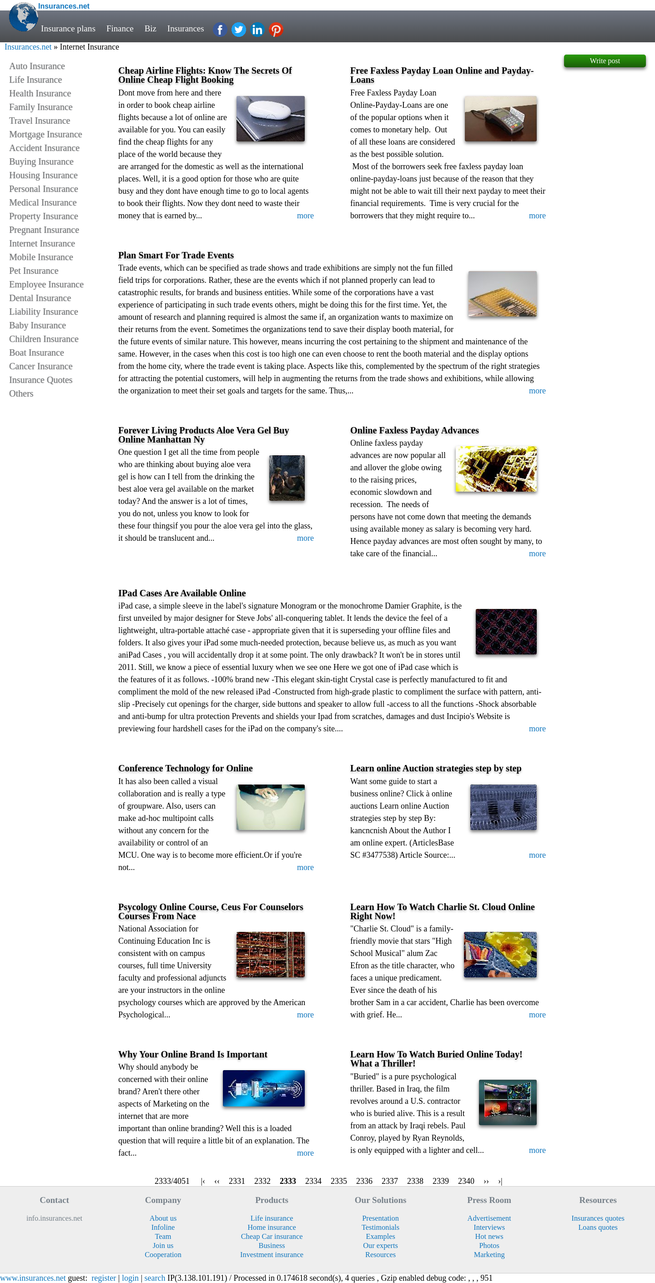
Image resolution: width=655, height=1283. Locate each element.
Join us (163, 1245)
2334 (313, 1181)
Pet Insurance (33, 271)
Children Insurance (44, 339)
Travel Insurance (39, 121)
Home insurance (271, 1227)
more (305, 215)
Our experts (380, 1245)
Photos (489, 1245)
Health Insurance (40, 93)
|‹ (203, 1181)
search (155, 1278)
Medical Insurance (42, 202)
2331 (237, 1181)
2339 (441, 1181)
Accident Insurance (44, 148)
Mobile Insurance (41, 257)
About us (163, 1218)
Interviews (489, 1227)
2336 (364, 1181)
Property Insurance (43, 216)
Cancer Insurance (40, 366)
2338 (415, 1181)
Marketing (489, 1254)
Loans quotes (598, 1227)
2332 (262, 1181)
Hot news (489, 1236)
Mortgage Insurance (45, 134)
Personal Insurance (43, 189)
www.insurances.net (33, 1278)
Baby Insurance (37, 325)
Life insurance (272, 1218)
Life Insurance (35, 80)
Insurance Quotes (40, 380)
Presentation (380, 1218)
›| (500, 1181)
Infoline (163, 1227)
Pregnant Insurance (44, 230)
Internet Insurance (42, 243)
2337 (390, 1181)
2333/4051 (171, 1181)
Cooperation (163, 1254)
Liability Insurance (43, 312)
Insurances (186, 28)
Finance (120, 28)
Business (272, 1245)
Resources (380, 1254)
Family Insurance (40, 107)
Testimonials (380, 1227)
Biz (151, 28)
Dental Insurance (40, 298)
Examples (380, 1236)
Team (163, 1236)
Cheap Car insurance (272, 1236)
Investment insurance (271, 1254)
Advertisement (489, 1218)
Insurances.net (28, 46)
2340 (466, 1181)
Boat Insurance (36, 352)
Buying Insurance (41, 161)
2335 (339, 1181)
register (103, 1278)
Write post (605, 61)
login (130, 1278)
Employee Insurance (46, 284)
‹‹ (217, 1181)
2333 (288, 1181)
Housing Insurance (43, 175)
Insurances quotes (597, 1218)
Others (21, 393)
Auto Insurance (37, 66)
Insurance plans (68, 28)
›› (486, 1181)
